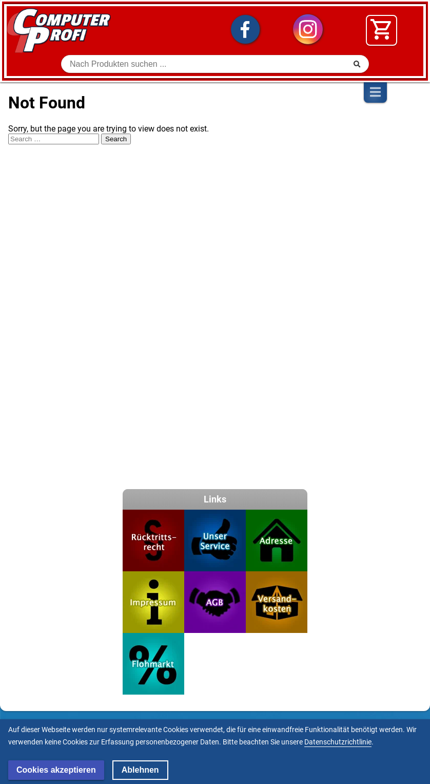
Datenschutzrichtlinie (338, 742)
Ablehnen (140, 770)
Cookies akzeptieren (56, 770)
